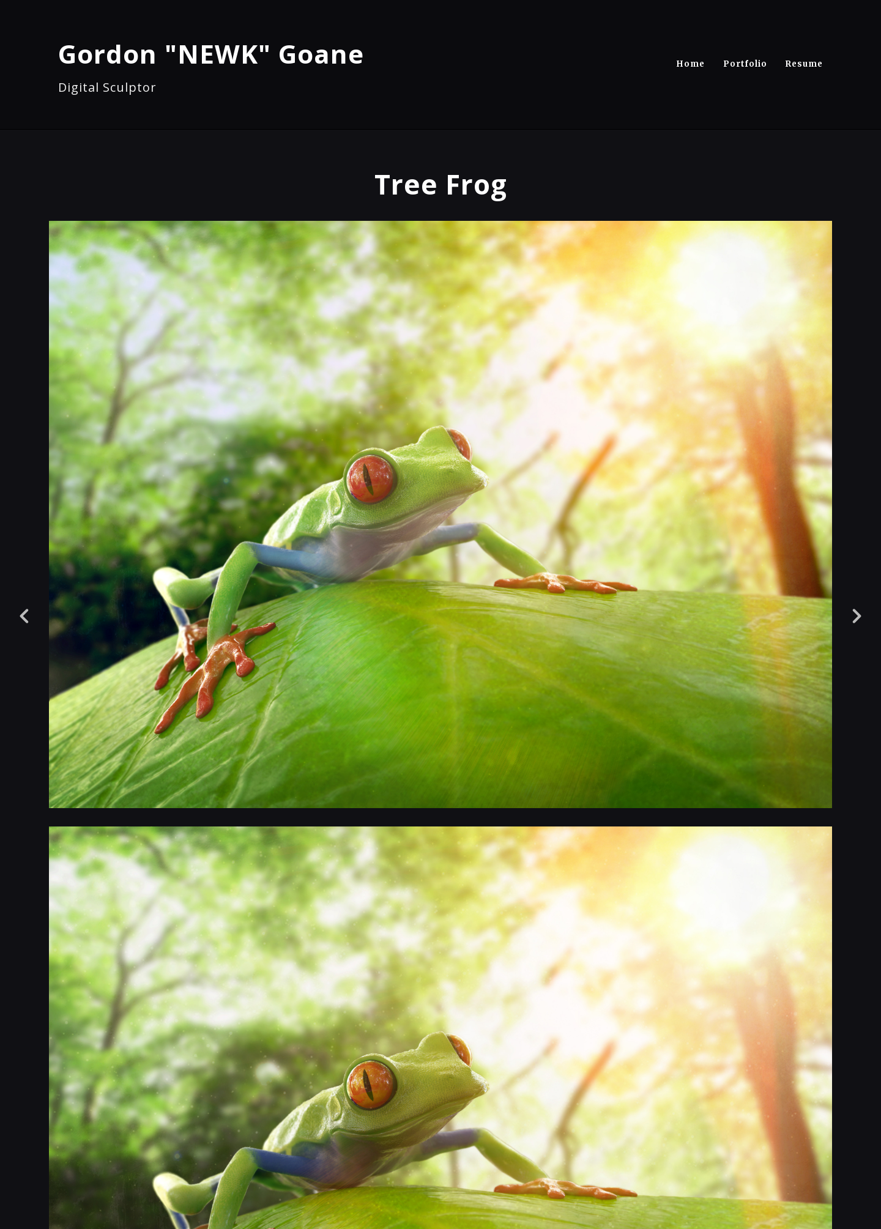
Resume (804, 64)
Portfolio (745, 64)
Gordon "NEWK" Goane (211, 53)
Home (691, 64)
